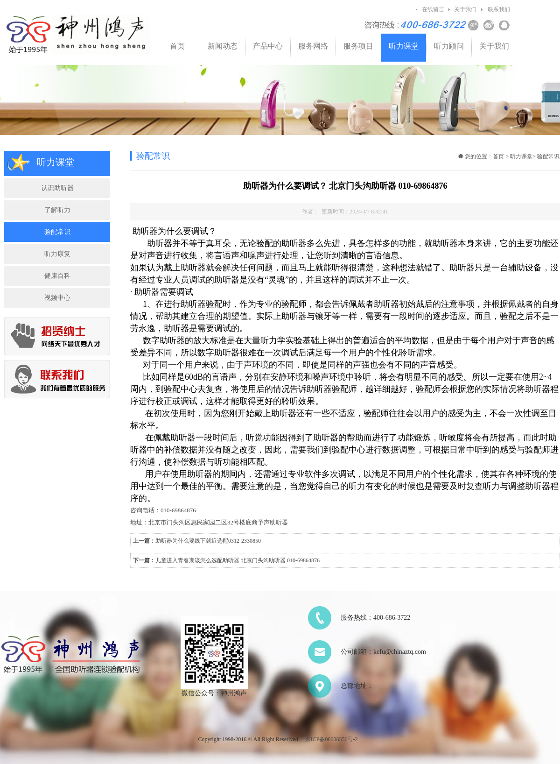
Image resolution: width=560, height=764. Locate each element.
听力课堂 (404, 46)
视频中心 (57, 297)
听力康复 (57, 253)
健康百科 (57, 275)
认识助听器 (57, 187)
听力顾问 (449, 46)
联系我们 (499, 9)
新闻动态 (223, 46)
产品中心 (268, 46)
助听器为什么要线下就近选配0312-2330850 (208, 541)
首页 (177, 46)
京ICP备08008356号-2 (331, 739)
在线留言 (433, 9)
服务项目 (358, 46)
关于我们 (465, 9)
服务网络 (313, 46)
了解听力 (57, 209)
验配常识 (57, 231)
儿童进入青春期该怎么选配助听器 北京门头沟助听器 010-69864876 (237, 560)
